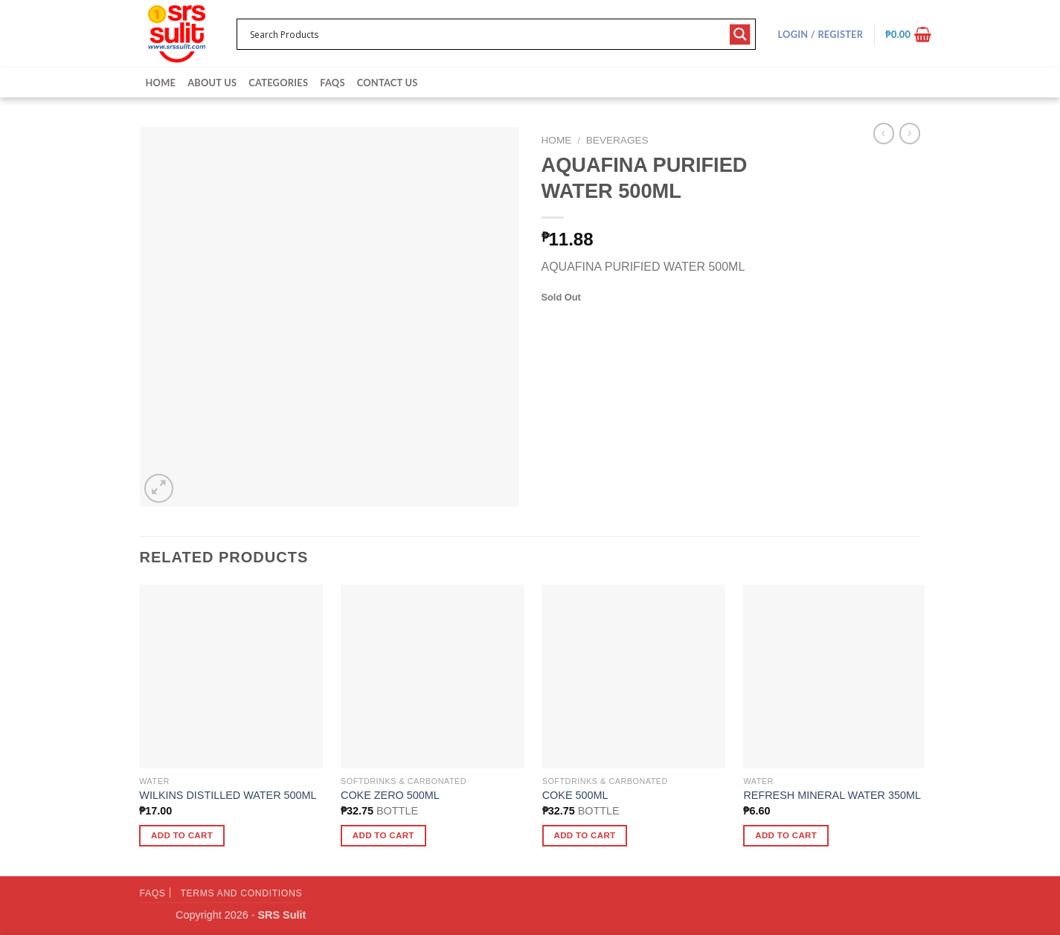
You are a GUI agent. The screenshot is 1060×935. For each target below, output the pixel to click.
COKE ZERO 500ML (390, 795)
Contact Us (387, 83)
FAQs (332, 83)
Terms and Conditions (241, 893)
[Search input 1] (486, 34)
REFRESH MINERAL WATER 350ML (832, 795)
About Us (212, 83)
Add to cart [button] (182, 835)
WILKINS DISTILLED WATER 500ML (227, 795)
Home (161, 83)
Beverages (617, 140)
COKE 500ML (575, 795)
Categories (278, 83)
